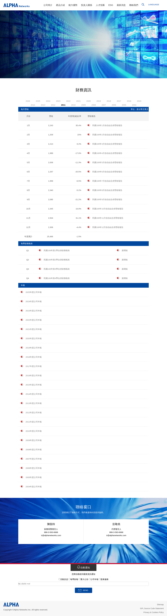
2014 (33, 105)
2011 (63, 105)
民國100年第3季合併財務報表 (54, 269)
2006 (114, 105)
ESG (110, 5)
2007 (104, 105)
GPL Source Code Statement (152, 608)
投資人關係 (86, 5)
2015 (139, 101)
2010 (73, 105)
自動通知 (83, 567)
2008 (93, 105)
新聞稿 (122, 250)
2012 (53, 105)
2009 (83, 105)
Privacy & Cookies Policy (154, 612)
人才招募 (100, 5)
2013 (43, 105)
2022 (68, 101)
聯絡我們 (133, 5)
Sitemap (160, 604)
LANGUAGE (153, 4)
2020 (88, 101)
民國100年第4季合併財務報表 (54, 278)
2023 (58, 101)
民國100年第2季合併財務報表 (54, 260)
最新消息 (121, 5)
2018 (109, 101)
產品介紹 (60, 5)
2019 (99, 101)
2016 (129, 101)
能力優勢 (72, 5)
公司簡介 (47, 5)
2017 (119, 101)
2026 (28, 101)
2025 (38, 101)
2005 (124, 105)
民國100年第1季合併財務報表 (54, 250)
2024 (48, 101)
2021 (78, 101)
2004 (134, 105)
